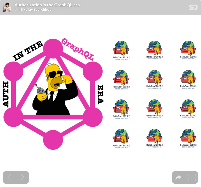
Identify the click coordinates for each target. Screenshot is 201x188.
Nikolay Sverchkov (35, 9)
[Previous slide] (9, 177)
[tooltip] (178, 177)
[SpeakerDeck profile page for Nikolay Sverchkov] (7, 8)
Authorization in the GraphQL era (47, 5)
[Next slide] (23, 177)
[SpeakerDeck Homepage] (193, 8)
